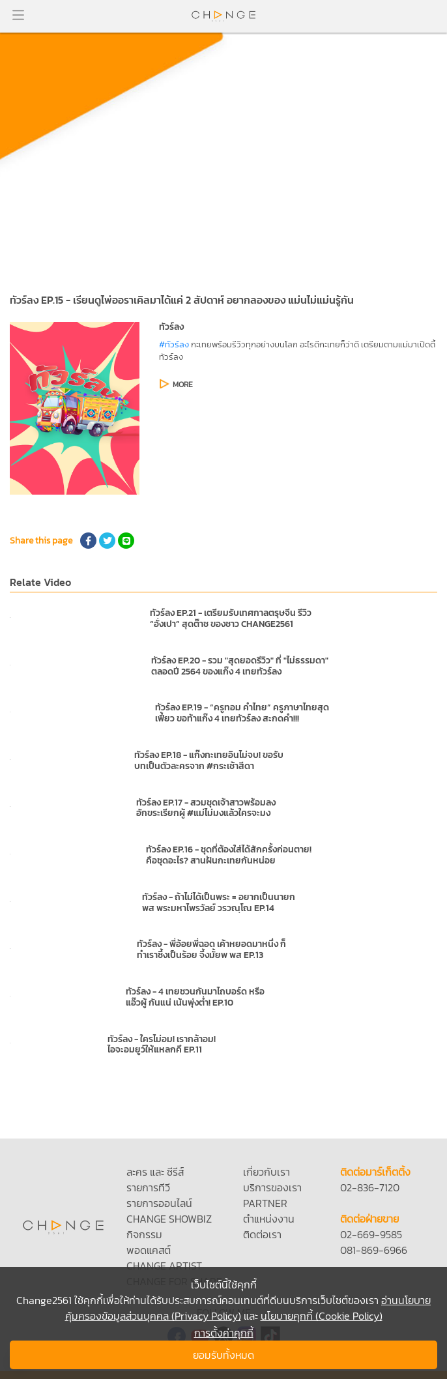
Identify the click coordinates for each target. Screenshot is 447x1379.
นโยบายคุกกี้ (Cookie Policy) (321, 1316)
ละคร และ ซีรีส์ (155, 1172)
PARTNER (265, 1203)
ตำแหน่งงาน (269, 1219)
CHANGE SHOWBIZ (169, 1219)
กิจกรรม (144, 1234)
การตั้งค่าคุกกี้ (223, 1333)
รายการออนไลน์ (159, 1203)
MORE (183, 384)
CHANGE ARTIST (164, 1265)
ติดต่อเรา (262, 1234)
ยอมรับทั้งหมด (223, 1355)
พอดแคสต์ (148, 1250)
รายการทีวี (148, 1187)
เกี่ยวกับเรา (266, 1172)
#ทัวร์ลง (174, 344)
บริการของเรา (272, 1187)
